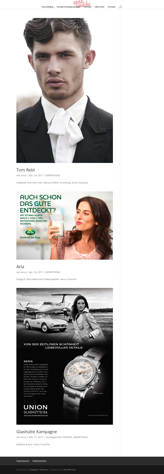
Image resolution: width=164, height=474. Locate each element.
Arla (20, 266)
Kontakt (111, 7)
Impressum (22, 460)
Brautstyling (47, 7)
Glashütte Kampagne (36, 431)
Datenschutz (39, 460)
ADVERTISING (53, 175)
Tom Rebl (25, 170)
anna (23, 175)
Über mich (99, 7)
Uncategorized (53, 437)
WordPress (70, 469)
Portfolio (87, 7)
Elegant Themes (39, 469)
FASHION (67, 437)
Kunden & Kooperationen (68, 7)
